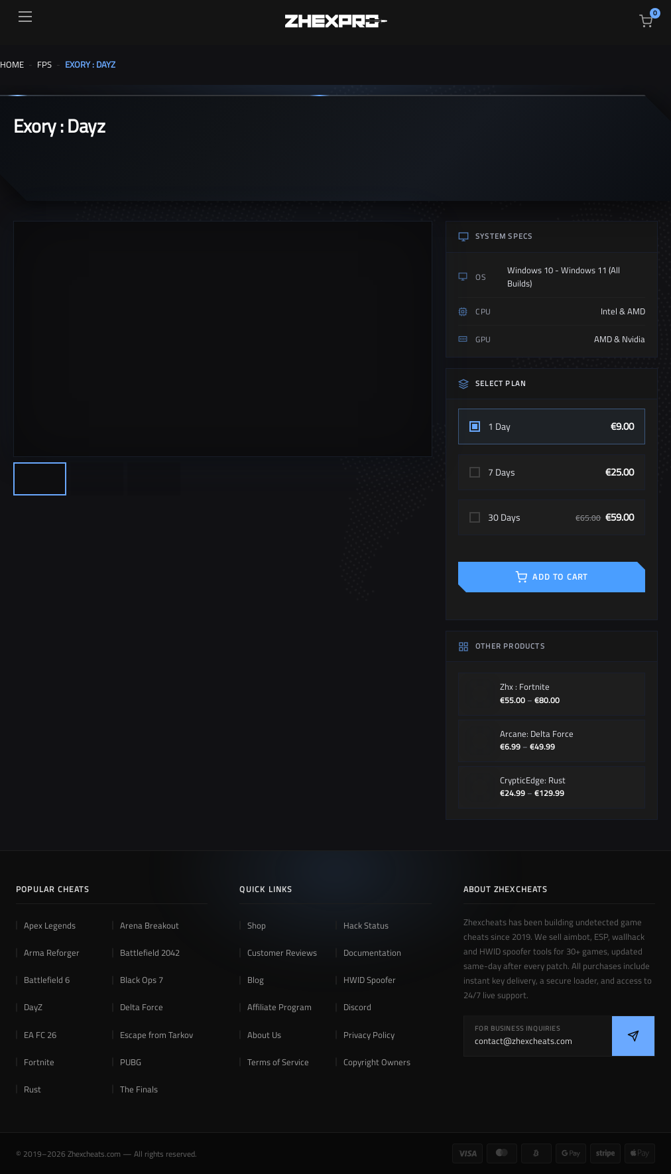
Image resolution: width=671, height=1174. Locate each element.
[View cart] (646, 21)
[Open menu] (25, 17)
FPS (44, 64)
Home (12, 64)
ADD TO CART (551, 576)
